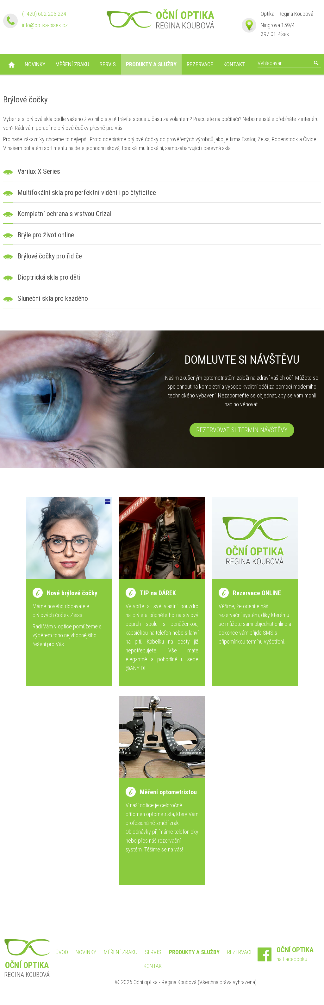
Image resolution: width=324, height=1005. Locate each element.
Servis (107, 64)
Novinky (35, 64)
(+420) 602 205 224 (44, 13)
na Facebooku (299, 953)
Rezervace (200, 64)
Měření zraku (72, 64)
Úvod (11, 64)
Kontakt (234, 64)
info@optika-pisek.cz (45, 25)
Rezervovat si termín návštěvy (242, 430)
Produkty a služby (151, 64)
